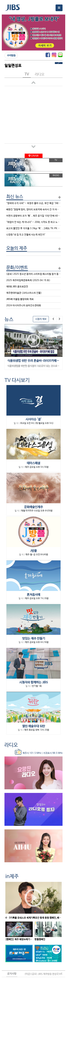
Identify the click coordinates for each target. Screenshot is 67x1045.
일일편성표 (12, 66)
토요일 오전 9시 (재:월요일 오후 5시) (36, 423)
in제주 (12, 876)
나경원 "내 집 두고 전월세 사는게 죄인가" (25, 234)
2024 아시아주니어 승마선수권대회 (23, 305)
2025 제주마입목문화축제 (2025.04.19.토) (28, 280)
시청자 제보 (40, 319)
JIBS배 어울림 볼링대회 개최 (20, 299)
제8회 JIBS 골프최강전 (17, 286)
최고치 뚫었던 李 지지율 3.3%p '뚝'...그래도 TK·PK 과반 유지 (36, 228)
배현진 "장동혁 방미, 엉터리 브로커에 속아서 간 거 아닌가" (34, 209)
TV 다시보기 (17, 380)
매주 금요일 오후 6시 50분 (37, 642)
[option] (33, 347)
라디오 (11, 745)
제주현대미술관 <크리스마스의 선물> (24, 293)
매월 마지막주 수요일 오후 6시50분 (37, 511)
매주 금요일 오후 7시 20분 (37, 598)
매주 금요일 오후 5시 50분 (37, 467)
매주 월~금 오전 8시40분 (37, 554)
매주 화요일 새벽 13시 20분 (36, 730)
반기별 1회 (37, 686)
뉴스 (8, 319)
